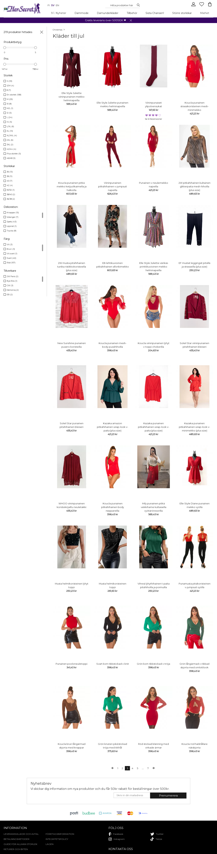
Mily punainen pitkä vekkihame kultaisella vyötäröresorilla (153, 507)
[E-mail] (132, 795)
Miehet (204, 13)
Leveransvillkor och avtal (21, 834)
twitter (157, 834)
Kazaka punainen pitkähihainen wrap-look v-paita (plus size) (153, 427)
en (57, 5)
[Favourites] (202, 5)
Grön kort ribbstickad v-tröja (153, 663)
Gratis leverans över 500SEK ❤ (105, 20)
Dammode (82, 13)
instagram (116, 839)
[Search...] (121, 5)
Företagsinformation (60, 834)
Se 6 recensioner (153, 119)
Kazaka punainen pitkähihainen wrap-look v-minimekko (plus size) (194, 427)
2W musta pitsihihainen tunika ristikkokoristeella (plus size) (71, 267)
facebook (115, 834)
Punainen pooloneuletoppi (71, 663)
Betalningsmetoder (16, 839)
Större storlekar (182, 13)
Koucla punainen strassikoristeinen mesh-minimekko (194, 106)
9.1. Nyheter (58, 13)
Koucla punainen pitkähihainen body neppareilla (112, 507)
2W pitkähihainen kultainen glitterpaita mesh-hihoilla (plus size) (194, 186)
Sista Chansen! (155, 13)
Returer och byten (16, 849)
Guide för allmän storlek (20, 844)
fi (49, 5)
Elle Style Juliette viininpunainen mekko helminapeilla (72, 97)
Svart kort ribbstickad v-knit (112, 663)
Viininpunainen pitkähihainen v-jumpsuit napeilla (112, 186)
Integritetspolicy (57, 839)
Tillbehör (132, 13)
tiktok (156, 839)
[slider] (4, 47)
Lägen (49, 844)
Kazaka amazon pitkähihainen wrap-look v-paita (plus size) (112, 427)
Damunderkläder (107, 13)
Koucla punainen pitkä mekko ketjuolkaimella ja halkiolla (72, 186)
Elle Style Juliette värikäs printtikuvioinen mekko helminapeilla (153, 267)
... (143, 768)
